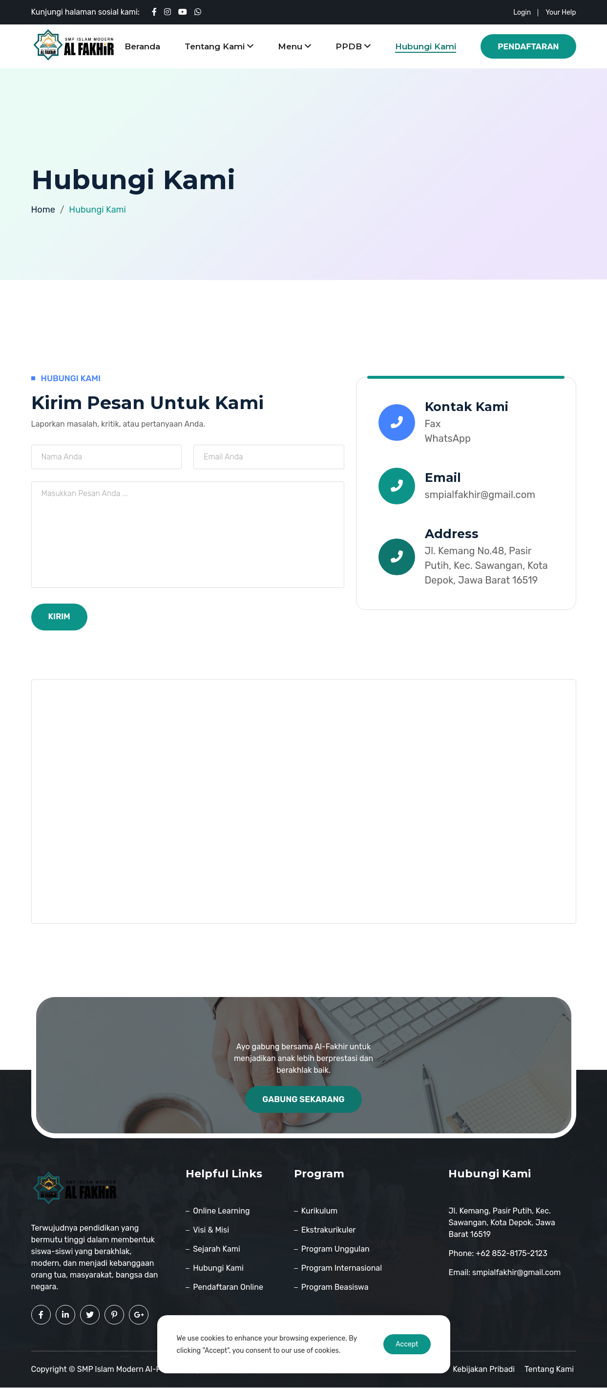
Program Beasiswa (335, 1287)
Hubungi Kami (425, 46)
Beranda (142, 46)
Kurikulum (319, 1211)
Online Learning (221, 1211)
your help (560, 12)
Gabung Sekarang (303, 1100)
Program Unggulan (335, 1249)
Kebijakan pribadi (486, 1369)
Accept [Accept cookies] (407, 1344)
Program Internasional (341, 1268)
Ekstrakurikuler (328, 1230)
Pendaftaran (528, 46)
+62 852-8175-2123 (511, 1253)
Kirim (59, 617)
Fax (433, 424)
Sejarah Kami (216, 1249)
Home (43, 209)
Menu (294, 46)
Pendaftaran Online (228, 1287)
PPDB (353, 46)
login (522, 12)
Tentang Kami (219, 46)
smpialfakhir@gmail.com (480, 494)
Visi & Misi (211, 1230)
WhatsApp (448, 438)
